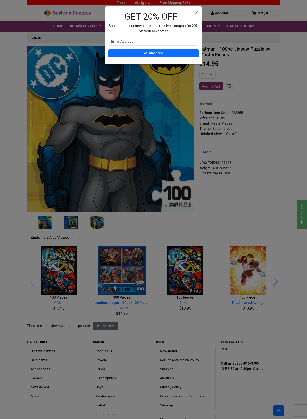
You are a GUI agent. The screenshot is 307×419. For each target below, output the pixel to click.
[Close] (196, 12)
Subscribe (154, 53)
